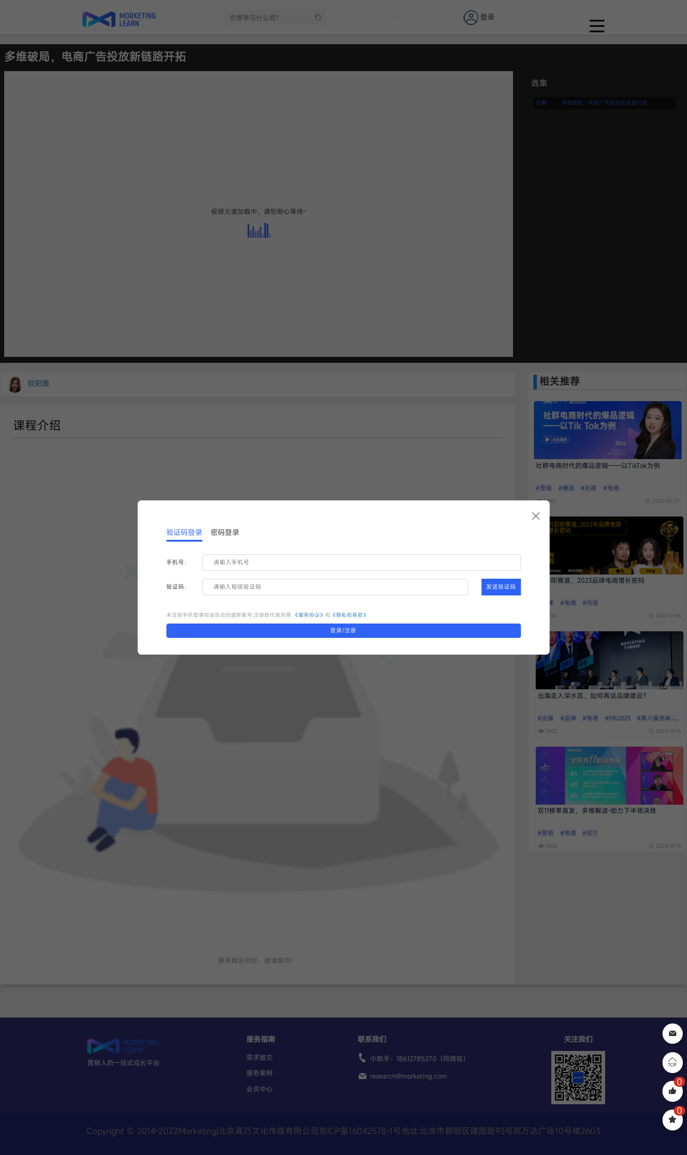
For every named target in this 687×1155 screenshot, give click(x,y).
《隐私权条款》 (349, 615)
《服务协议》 (309, 615)
